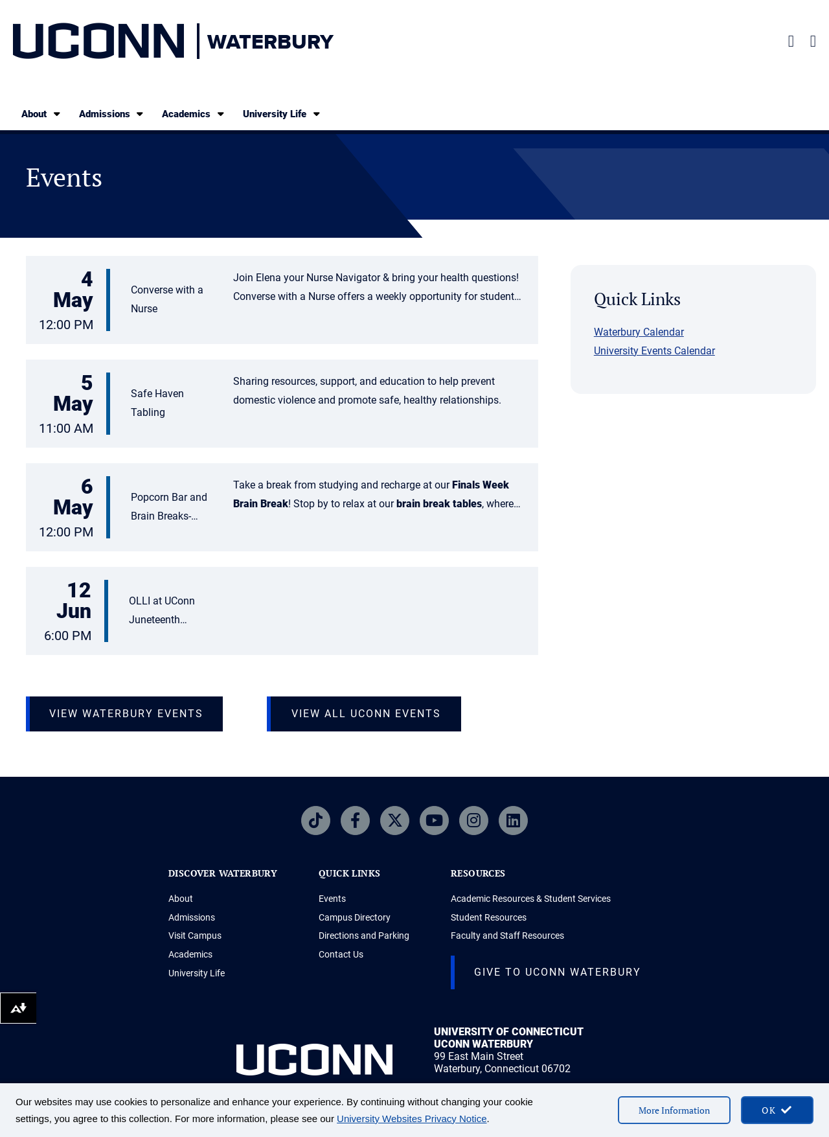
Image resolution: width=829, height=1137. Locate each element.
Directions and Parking (364, 935)
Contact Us (341, 954)
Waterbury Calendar (639, 332)
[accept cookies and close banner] (777, 1110)
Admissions (112, 114)
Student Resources (489, 917)
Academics (194, 114)
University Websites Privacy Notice (411, 1118)
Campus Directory (355, 917)
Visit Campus (194, 935)
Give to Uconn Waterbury (557, 972)
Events (332, 898)
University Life (282, 114)
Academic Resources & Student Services (531, 898)
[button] (282, 301)
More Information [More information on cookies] (674, 1110)
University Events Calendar (654, 351)
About (41, 114)
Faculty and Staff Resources (507, 935)
